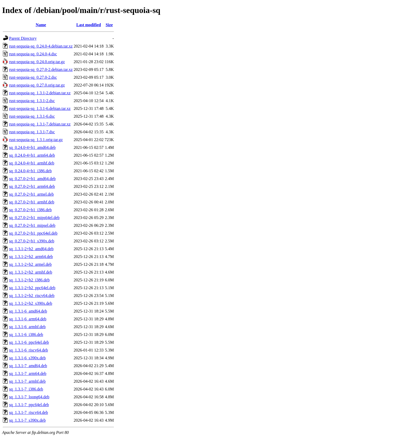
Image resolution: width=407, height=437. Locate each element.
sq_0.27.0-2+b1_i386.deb (30, 210)
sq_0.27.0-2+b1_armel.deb (31, 194)
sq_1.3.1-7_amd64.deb (28, 365)
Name (41, 25)
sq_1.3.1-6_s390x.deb (27, 358)
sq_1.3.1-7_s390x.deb (27, 420)
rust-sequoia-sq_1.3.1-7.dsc (32, 132)
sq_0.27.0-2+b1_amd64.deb (32, 178)
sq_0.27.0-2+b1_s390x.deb (31, 241)
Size (109, 25)
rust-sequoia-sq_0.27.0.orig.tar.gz (37, 85)
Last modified (88, 25)
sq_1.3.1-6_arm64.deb (27, 319)
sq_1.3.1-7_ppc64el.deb (29, 404)
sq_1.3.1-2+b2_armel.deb (30, 264)
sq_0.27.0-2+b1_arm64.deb (32, 186)
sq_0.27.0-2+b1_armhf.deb (31, 202)
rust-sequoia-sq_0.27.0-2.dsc (33, 77)
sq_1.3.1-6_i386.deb (26, 334)
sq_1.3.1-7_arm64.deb (27, 373)
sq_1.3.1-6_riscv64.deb (28, 350)
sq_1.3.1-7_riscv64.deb (28, 412)
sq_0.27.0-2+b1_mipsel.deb (32, 225)
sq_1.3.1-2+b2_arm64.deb (31, 256)
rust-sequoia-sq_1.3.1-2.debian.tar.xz (40, 93)
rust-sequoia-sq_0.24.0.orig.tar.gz (37, 61)
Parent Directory (23, 38)
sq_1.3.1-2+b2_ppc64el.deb (32, 288)
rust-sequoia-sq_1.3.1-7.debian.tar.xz (40, 124)
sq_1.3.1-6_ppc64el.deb (29, 342)
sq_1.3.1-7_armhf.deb (27, 381)
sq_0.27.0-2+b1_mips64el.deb (34, 217)
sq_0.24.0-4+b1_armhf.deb (31, 163)
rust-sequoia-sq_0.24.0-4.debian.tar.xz (41, 46)
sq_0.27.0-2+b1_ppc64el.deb (33, 233)
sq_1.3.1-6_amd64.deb (28, 311)
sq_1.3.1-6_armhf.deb (27, 327)
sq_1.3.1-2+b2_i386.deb (29, 280)
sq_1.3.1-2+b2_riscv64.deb (32, 295)
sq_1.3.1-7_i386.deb (26, 389)
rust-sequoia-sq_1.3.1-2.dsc (32, 100)
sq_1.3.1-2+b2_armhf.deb (30, 272)
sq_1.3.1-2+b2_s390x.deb (30, 303)
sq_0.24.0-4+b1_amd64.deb (32, 147)
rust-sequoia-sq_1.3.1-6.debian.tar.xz (40, 108)
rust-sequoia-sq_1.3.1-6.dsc (32, 116)
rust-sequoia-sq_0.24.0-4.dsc (33, 54)
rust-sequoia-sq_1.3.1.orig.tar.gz (36, 139)
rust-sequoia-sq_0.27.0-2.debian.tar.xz (41, 69)
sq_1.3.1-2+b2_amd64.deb (31, 249)
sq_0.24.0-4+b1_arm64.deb (32, 155)
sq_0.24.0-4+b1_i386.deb (30, 171)
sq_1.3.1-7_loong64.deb (29, 397)
